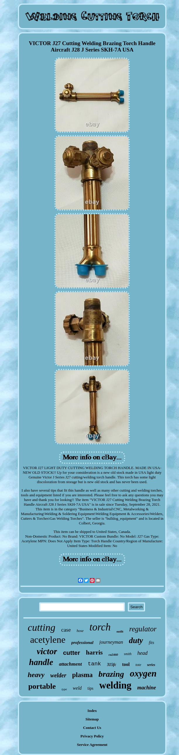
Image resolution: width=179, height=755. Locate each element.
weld (77, 688)
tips (90, 688)
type (64, 689)
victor (47, 651)
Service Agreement (92, 744)
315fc (111, 664)
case (66, 630)
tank (94, 664)
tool (126, 664)
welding (115, 685)
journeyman (111, 642)
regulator (143, 629)
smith (128, 654)
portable (42, 686)
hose (80, 630)
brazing (111, 674)
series (151, 665)
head (142, 653)
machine (146, 688)
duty (136, 640)
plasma (82, 675)
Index (92, 710)
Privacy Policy (92, 736)
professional (82, 642)
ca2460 (113, 654)
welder (58, 675)
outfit (119, 631)
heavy (36, 675)
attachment (70, 664)
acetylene (48, 639)
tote (138, 664)
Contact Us (92, 727)
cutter (71, 652)
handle (41, 662)
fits (151, 642)
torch (100, 627)
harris (94, 652)
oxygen (143, 673)
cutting (41, 627)
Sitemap (92, 719)
